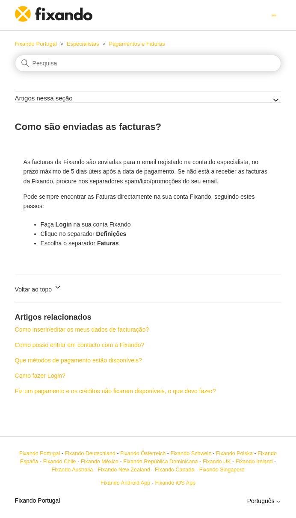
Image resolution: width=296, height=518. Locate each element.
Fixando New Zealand (124, 470)
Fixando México (99, 462)
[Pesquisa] (148, 63)
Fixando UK (217, 462)
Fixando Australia (72, 470)
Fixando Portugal (36, 44)
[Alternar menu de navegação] (274, 15)
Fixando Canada (174, 470)
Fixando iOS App (175, 483)
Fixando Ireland (254, 462)
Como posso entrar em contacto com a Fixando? (80, 344)
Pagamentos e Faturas (137, 44)
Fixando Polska (234, 453)
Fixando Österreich (143, 453)
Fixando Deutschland (90, 453)
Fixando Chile (59, 462)
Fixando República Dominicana (160, 462)
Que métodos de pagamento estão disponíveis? (78, 360)
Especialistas (83, 44)
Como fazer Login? (40, 375)
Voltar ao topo (38, 288)
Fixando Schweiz (191, 453)
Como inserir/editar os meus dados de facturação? (82, 329)
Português (264, 500)
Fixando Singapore (222, 470)
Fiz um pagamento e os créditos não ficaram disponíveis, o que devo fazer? (115, 391)
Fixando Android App (125, 483)
